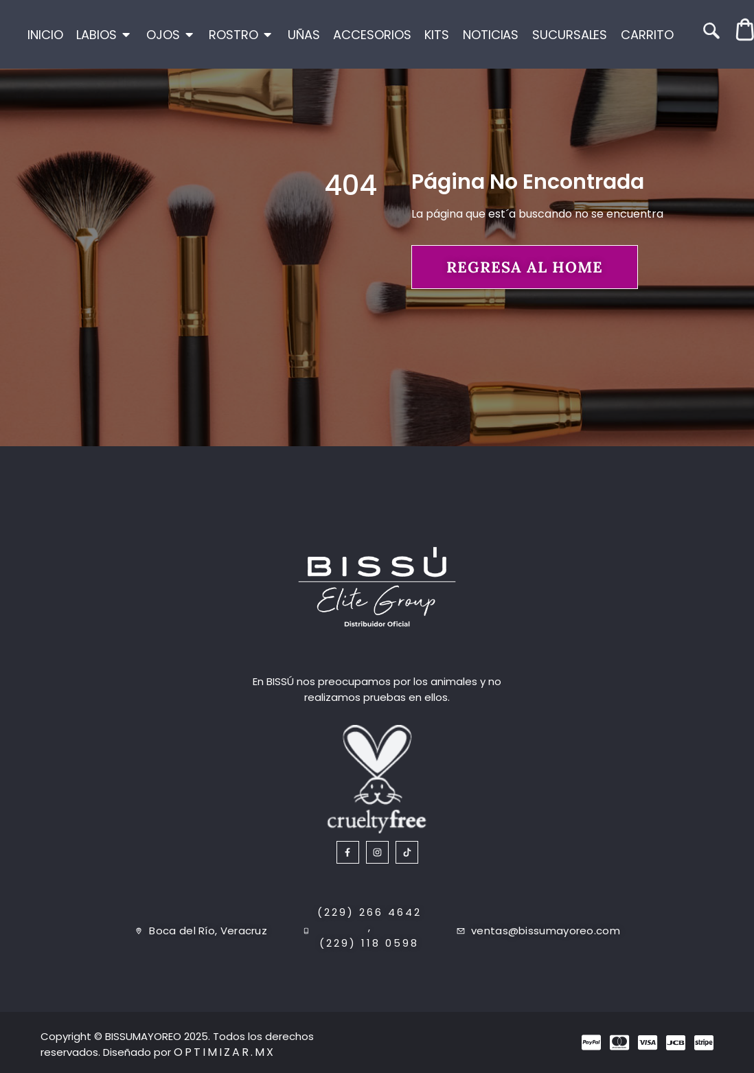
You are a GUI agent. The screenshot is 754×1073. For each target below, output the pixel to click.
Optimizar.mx (224, 1052)
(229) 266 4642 (369, 912)
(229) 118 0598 (369, 943)
